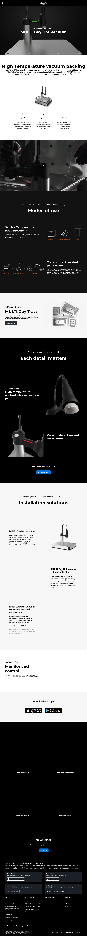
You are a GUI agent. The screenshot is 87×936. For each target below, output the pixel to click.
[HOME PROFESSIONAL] (43, 3)
